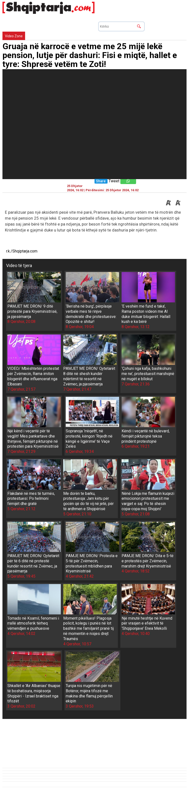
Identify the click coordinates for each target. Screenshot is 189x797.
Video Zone (14, 36)
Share (101, 181)
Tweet (114, 181)
